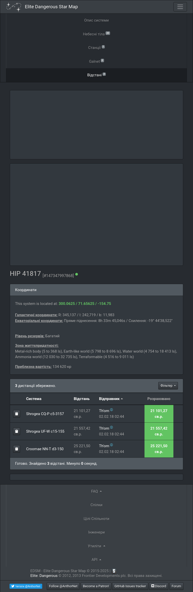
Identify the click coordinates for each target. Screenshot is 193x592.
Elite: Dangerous (44, 575)
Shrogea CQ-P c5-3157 (45, 414)
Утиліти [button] (95, 546)
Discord (158, 586)
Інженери (96, 532)
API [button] (95, 559)
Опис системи (96, 20)
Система (33, 399)
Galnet (96, 61)
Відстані (96, 74)
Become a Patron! (96, 586)
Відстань (81, 399)
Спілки (96, 505)
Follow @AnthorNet (63, 586)
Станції (96, 47)
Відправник (109, 399)
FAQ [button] (95, 491)
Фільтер (167, 385)
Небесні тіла (96, 33)
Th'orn (104, 411)
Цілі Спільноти (96, 518)
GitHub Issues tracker (130, 586)
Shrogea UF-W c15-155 (45, 431)
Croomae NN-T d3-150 (45, 449)
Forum (176, 586)
